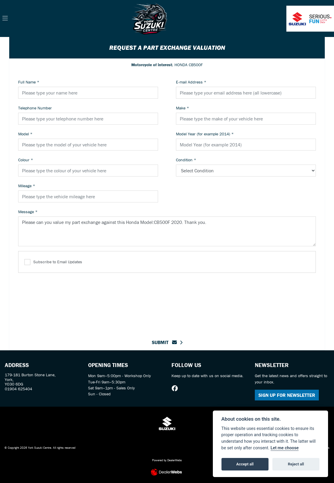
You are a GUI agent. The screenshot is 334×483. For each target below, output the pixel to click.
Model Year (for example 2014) (205, 134)
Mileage (26, 185)
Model (25, 134)
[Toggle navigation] (5, 18)
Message (28, 211)
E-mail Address (191, 82)
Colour (25, 159)
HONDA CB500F (167, 64)
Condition (186, 159)
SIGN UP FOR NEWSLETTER (286, 395)
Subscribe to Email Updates (53, 262)
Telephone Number (35, 108)
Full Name (28, 82)
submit (164, 342)
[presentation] (167, 302)
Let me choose (285, 448)
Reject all (296, 464)
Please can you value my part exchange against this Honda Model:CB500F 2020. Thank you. (167, 231)
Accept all (245, 464)
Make (182, 108)
